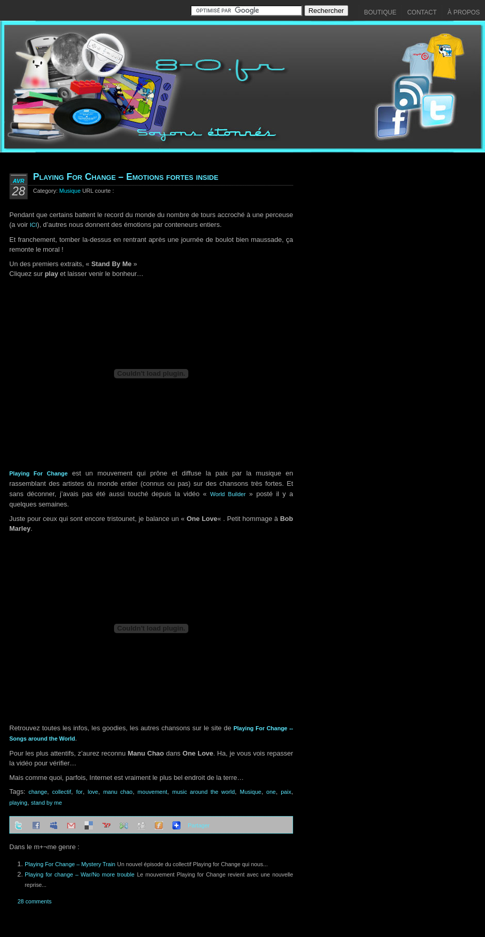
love (93, 792)
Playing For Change (38, 473)
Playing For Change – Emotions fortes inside (125, 177)
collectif (61, 792)
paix (286, 792)
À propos (463, 12)
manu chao (118, 792)
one (271, 792)
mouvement (152, 792)
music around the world (203, 792)
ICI (33, 225)
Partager (198, 825)
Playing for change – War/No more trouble (80, 874)
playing (18, 803)
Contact (421, 12)
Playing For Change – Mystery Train (70, 864)
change (37, 792)
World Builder (228, 494)
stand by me (46, 803)
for (79, 792)
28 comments (35, 901)
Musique (70, 191)
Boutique (380, 12)
